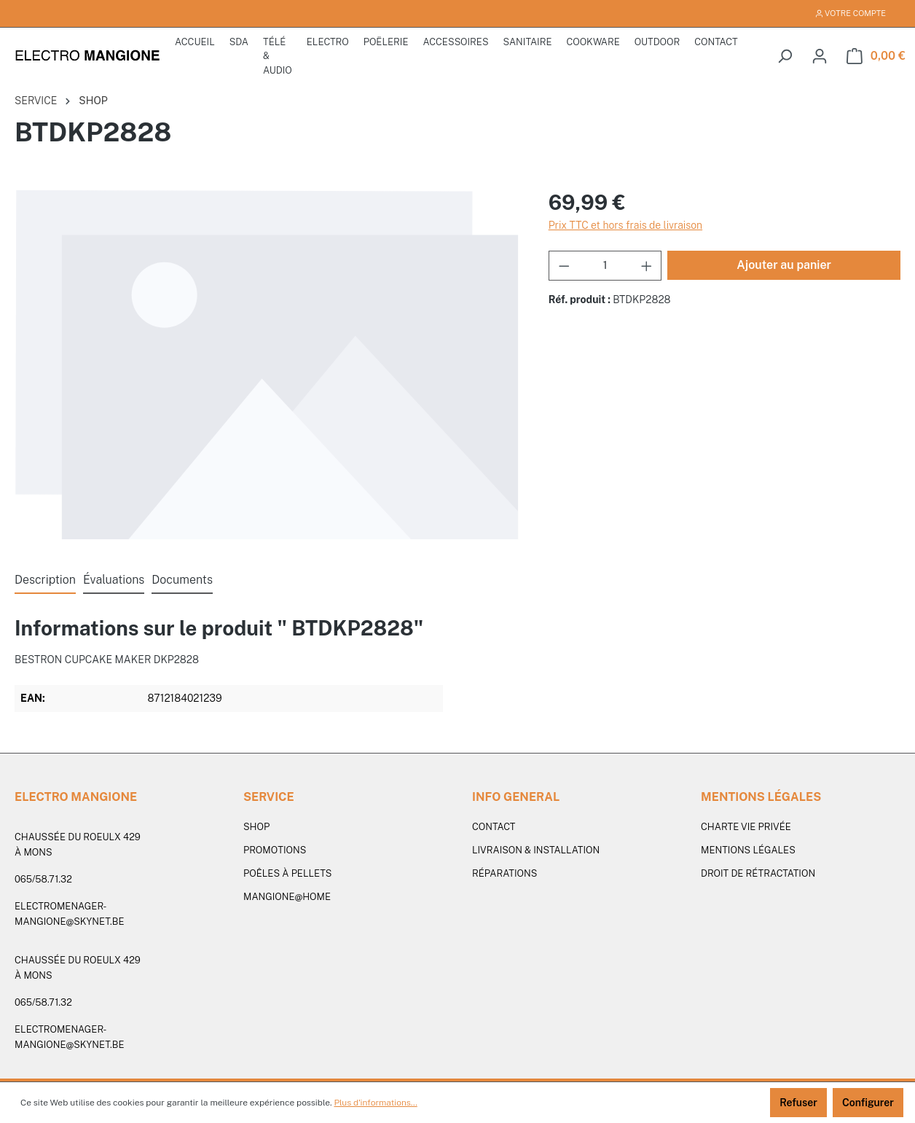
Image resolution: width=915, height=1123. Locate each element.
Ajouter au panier (784, 265)
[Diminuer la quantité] (564, 266)
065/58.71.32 (43, 879)
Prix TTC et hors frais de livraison (625, 225)
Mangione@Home (287, 896)
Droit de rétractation (758, 873)
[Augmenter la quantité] (647, 266)
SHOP (256, 826)
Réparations (504, 873)
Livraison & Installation (536, 850)
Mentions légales (748, 850)
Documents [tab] (182, 580)
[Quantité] (605, 266)
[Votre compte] (819, 56)
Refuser (798, 1102)
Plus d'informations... (375, 1102)
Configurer (868, 1102)
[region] (267, 364)
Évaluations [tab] (113, 580)
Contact (493, 826)
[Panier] (876, 56)
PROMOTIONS (274, 850)
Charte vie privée (746, 826)
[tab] (45, 581)
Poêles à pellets (287, 873)
